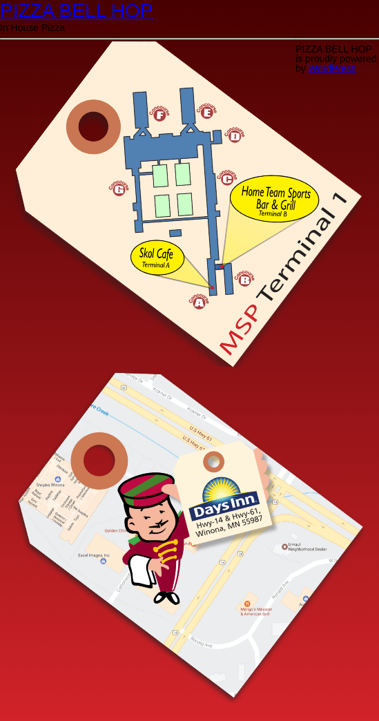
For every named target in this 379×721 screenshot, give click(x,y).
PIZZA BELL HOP (76, 10)
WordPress (332, 68)
